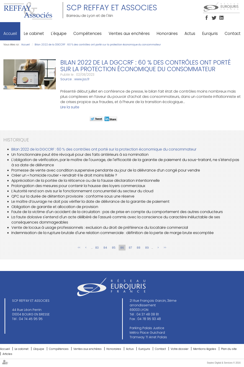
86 (122, 248)
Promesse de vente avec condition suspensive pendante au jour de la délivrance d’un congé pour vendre (105, 170)
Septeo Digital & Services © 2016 (224, 363)
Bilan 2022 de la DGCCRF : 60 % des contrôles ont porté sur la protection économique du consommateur (98, 44)
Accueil (10, 33)
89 (147, 248)
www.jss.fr (82, 79)
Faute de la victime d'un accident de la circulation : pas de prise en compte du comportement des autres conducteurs (117, 211)
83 (97, 248)
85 (114, 248)
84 (105, 248)
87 (130, 248)
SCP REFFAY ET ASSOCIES (112, 7)
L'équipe (59, 33)
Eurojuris (210, 33)
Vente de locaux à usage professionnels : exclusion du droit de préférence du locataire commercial (99, 227)
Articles (7, 354)
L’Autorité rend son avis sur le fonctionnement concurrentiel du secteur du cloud (82, 191)
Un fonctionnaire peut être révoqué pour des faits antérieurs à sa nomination (80, 154)
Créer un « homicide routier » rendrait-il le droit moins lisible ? (64, 175)
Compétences (87, 33)
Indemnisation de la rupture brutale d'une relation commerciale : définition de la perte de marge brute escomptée (112, 232)
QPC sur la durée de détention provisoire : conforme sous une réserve (72, 196)
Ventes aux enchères (129, 33)
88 (138, 248)
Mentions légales (204, 349)
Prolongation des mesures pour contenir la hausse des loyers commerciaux (78, 185)
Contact (233, 33)
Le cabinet (34, 33)
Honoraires (167, 33)
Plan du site (229, 349)
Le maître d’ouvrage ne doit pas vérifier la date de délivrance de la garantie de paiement (90, 201)
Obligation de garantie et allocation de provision (54, 206)
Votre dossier (179, 349)
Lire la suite (69, 107)
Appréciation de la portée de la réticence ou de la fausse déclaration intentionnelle (85, 180)
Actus (190, 33)
